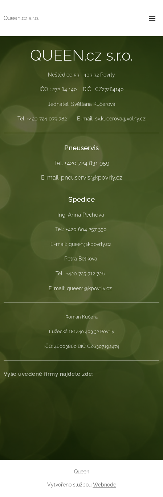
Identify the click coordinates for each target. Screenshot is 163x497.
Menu (152, 18)
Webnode (104, 485)
